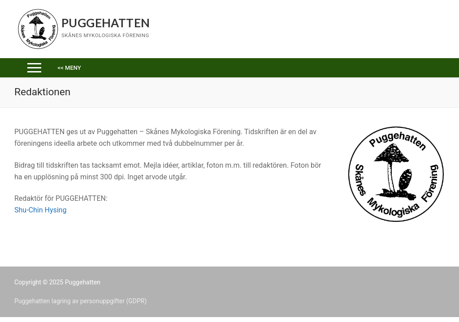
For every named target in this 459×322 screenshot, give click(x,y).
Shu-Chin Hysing (40, 210)
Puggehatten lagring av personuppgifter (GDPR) (80, 301)
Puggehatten (105, 23)
